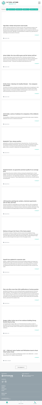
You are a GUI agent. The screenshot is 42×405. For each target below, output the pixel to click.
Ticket (7, 403)
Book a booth (21, 403)
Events (3, 390)
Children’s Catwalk (34, 9)
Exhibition (4, 385)
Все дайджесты (21, 367)
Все (7, 9)
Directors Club (12, 9)
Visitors (3, 387)
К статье (37, 35)
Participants (4, 388)
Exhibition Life (26, 9)
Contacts (35, 403)
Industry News (19, 9)
